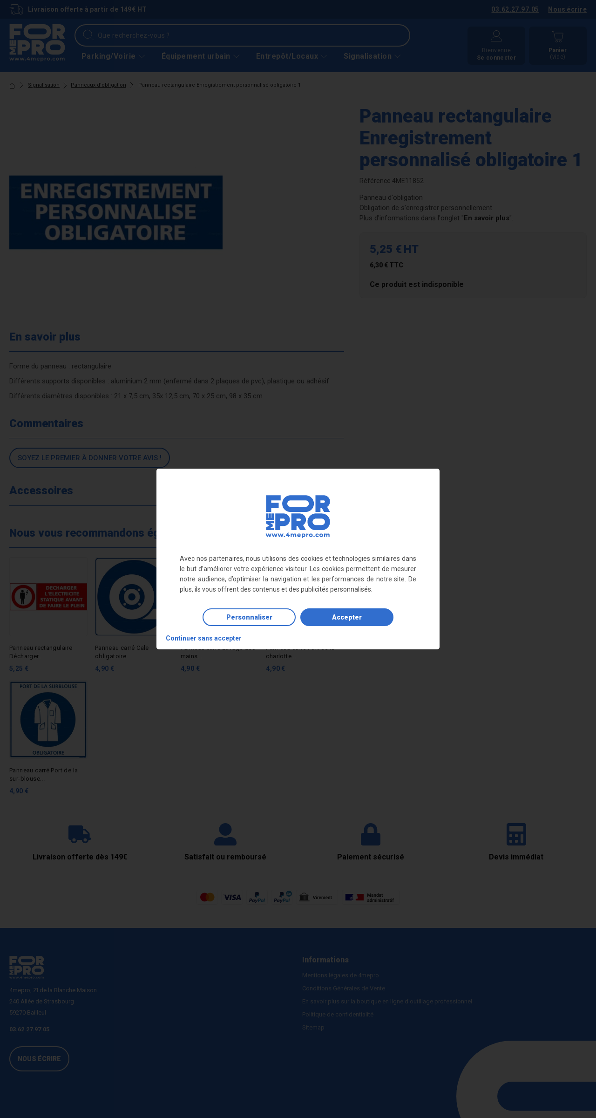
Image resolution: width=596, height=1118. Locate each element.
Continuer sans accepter (204, 638)
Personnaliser (249, 617)
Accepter (347, 617)
